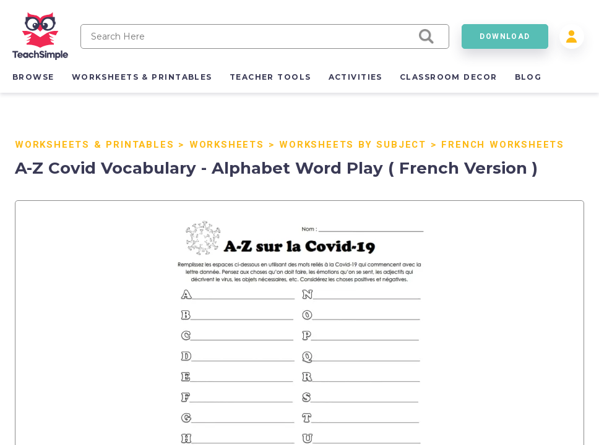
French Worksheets (502, 144)
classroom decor (449, 77)
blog (528, 77)
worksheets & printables (142, 77)
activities (355, 77)
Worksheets (226, 144)
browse (33, 77)
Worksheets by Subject (352, 144)
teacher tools (270, 77)
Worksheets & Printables (94, 144)
